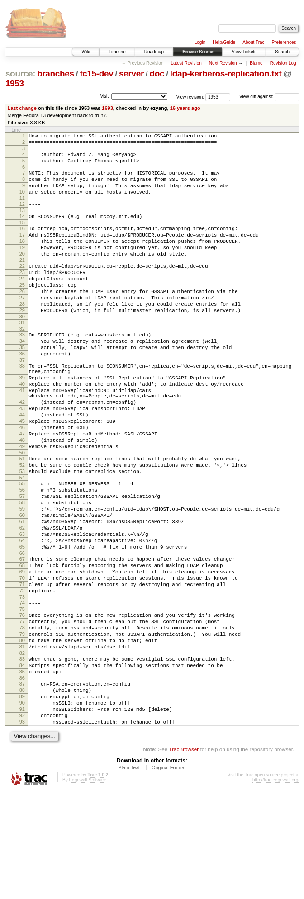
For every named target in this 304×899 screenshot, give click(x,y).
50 (22, 509)
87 (22, 781)
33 (22, 367)
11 (22, 209)
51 (22, 515)
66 (22, 629)
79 (22, 723)
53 (22, 531)
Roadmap (154, 51)
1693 (107, 108)
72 (22, 673)
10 (22, 201)
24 (22, 301)
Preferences (284, 42)
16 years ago (185, 108)
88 (22, 789)
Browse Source (197, 51)
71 (22, 665)
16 (22, 242)
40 (22, 426)
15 (22, 236)
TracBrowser (184, 856)
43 (22, 456)
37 (22, 398)
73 (22, 681)
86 (22, 775)
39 (22, 418)
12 (22, 215)
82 (22, 746)
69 (22, 650)
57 (22, 560)
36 (22, 390)
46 (22, 479)
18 (22, 257)
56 (22, 552)
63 (22, 606)
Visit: (105, 96)
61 (22, 590)
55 (22, 544)
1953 (14, 83)
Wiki (85, 51)
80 (22, 731)
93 (22, 827)
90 (22, 804)
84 (22, 760)
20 (22, 272)
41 (22, 433)
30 (22, 347)
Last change (22, 108)
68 (22, 642)
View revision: (190, 96)
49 (22, 502)
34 (22, 375)
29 (22, 340)
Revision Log (283, 63)
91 (22, 812)
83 (22, 752)
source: (20, 73)
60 (22, 583)
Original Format (169, 874)
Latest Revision (186, 63)
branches (55, 73)
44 (22, 463)
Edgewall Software (87, 887)
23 (22, 294)
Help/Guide (224, 42)
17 (22, 249)
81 (22, 739)
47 (22, 486)
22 (22, 286)
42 (22, 448)
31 (22, 353)
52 (22, 523)
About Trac (253, 42)
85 (22, 768)
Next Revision (223, 63)
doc (157, 73)
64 (22, 613)
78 (22, 716)
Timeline (117, 51)
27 (22, 324)
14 (22, 228)
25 (22, 309)
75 (22, 694)
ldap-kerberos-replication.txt (226, 73)
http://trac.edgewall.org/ (275, 887)
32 (22, 361)
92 (22, 820)
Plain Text (129, 874)
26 (22, 317)
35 (22, 382)
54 (22, 538)
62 (22, 598)
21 (22, 280)
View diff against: (269, 96)
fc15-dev (96, 73)
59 (22, 575)
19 (22, 265)
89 (22, 797)
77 (22, 708)
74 (22, 687)
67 (22, 635)
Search (282, 51)
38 (22, 404)
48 (22, 494)
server (131, 73)
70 (22, 658)
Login (200, 42)
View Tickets (244, 51)
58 (22, 567)
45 (22, 471)
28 (22, 332)
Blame (256, 63)
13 (22, 222)
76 (22, 700)
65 (22, 621)
